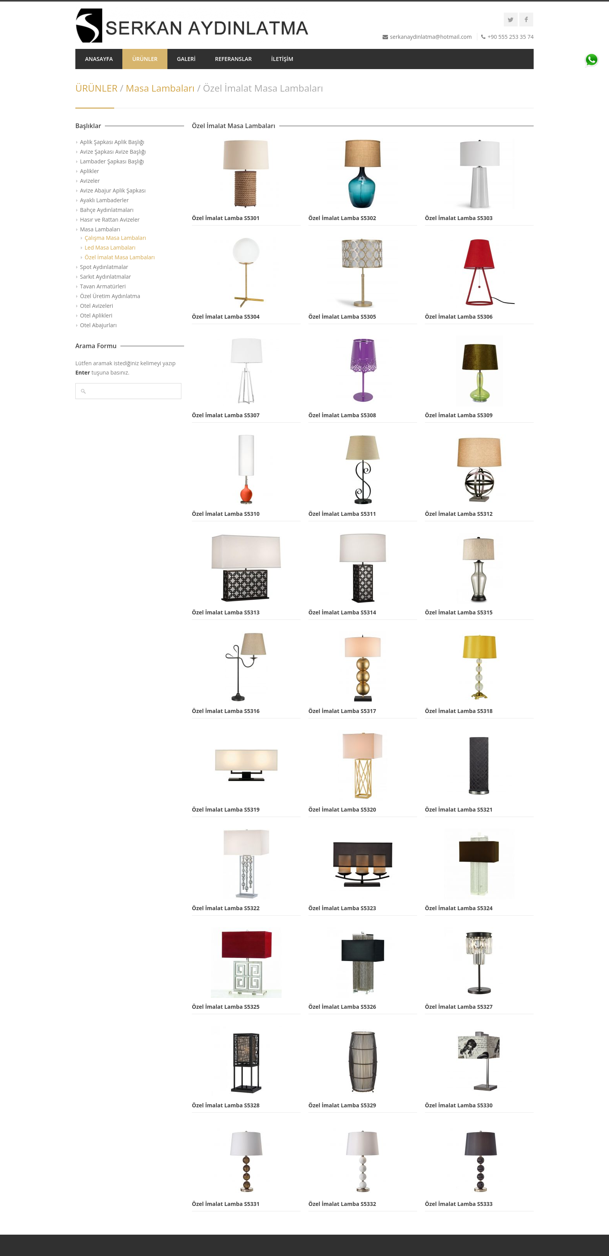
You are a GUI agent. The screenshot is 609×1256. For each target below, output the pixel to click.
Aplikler (89, 171)
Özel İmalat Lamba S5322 (225, 908)
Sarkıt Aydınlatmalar (105, 276)
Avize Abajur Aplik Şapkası (113, 190)
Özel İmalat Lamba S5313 (225, 612)
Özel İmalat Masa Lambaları (120, 257)
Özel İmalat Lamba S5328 (225, 1105)
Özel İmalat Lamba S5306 (458, 316)
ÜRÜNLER (144, 58)
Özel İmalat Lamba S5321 (458, 809)
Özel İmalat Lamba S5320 (342, 809)
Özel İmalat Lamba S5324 (458, 908)
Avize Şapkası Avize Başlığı (113, 151)
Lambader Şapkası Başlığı (112, 161)
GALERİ (186, 58)
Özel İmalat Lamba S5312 (458, 513)
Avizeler (90, 180)
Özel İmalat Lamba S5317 (342, 711)
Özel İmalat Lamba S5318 (458, 711)
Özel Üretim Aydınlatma (110, 296)
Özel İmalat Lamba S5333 (458, 1203)
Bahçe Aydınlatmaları (107, 209)
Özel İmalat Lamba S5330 (458, 1105)
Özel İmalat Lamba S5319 (225, 809)
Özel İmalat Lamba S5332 (342, 1203)
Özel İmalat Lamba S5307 (225, 415)
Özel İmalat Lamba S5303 (458, 218)
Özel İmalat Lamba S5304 (225, 316)
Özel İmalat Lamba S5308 (342, 415)
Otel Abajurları (98, 325)
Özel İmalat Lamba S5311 (342, 513)
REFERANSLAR (233, 58)
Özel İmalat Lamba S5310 (225, 513)
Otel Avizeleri (96, 305)
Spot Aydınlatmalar (104, 267)
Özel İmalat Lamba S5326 (342, 1006)
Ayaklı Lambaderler (104, 200)
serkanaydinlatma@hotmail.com (431, 36)
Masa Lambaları (160, 88)
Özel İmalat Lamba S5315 (458, 612)
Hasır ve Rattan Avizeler (109, 219)
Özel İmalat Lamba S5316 (225, 711)
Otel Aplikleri (96, 315)
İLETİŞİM (282, 58)
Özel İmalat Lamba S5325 (225, 1006)
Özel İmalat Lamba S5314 (342, 612)
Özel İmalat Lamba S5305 (342, 316)
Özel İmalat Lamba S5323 (342, 908)
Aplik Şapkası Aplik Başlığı (112, 142)
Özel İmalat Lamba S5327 (458, 1006)
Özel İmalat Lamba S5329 (342, 1105)
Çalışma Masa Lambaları (115, 237)
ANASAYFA (99, 58)
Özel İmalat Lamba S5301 (225, 218)
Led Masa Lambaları (110, 247)
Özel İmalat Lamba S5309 (458, 415)
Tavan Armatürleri (103, 286)
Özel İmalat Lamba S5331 (225, 1203)
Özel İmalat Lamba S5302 (342, 218)
